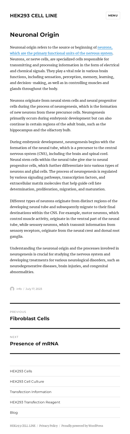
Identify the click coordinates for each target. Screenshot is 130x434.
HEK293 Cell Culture (27, 382)
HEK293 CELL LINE (33, 16)
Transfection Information (30, 392)
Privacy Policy (48, 426)
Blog (14, 413)
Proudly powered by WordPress (82, 426)
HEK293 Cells (21, 371)
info (19, 288)
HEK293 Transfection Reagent (35, 402)
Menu (113, 15)
